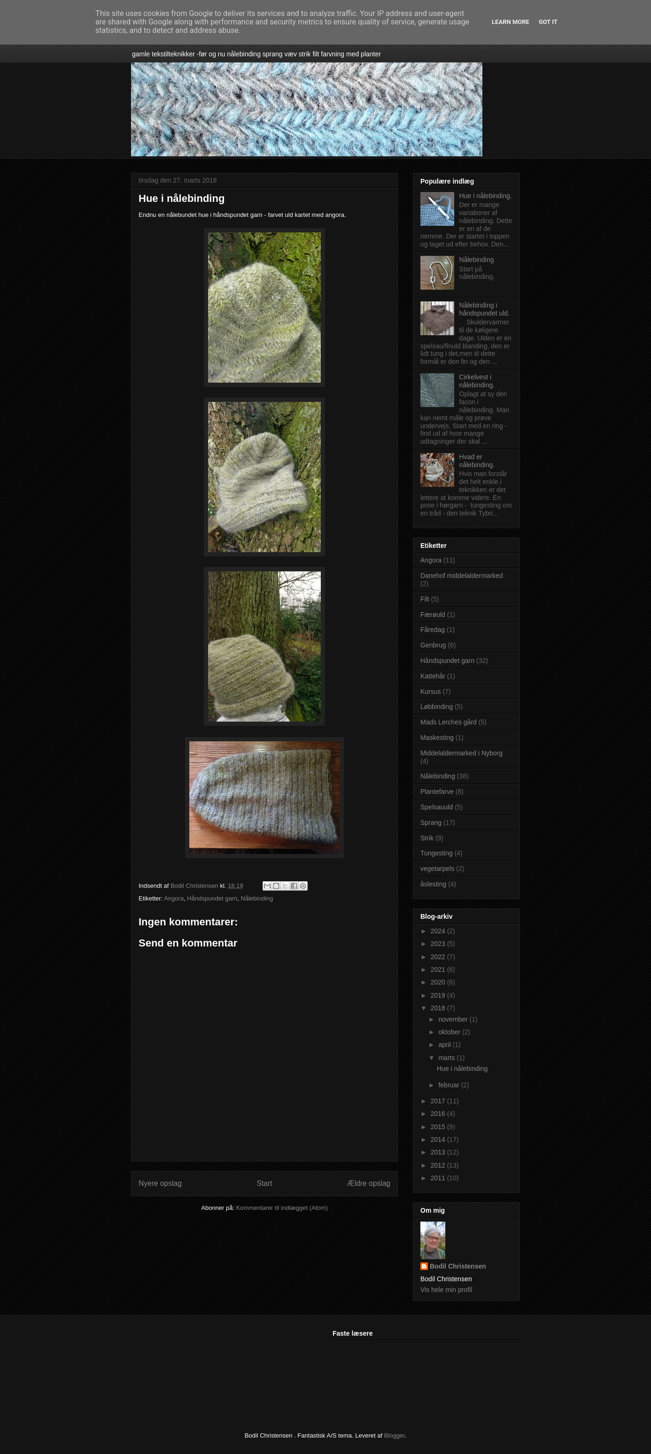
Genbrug (433, 645)
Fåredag (432, 629)
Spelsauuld (436, 807)
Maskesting (437, 737)
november (453, 1019)
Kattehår (432, 676)
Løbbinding (436, 706)
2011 (439, 1178)
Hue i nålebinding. (485, 196)
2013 (439, 1152)
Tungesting (436, 853)
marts (447, 1058)
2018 (439, 1008)
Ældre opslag (368, 1183)
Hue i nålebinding (462, 1068)
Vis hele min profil (446, 1289)
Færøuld (432, 614)
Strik (427, 838)
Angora (174, 898)
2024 (439, 931)
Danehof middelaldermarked (461, 575)
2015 (439, 1127)
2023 (439, 943)
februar (449, 1085)
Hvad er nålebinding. (477, 461)
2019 (439, 995)
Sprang (431, 822)
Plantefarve (437, 791)
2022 (439, 957)
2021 (439, 969)
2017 (439, 1101)
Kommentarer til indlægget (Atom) (282, 1207)
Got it (548, 21)
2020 (439, 982)
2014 (439, 1139)
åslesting (433, 884)
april (445, 1044)
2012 (439, 1165)
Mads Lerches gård (448, 722)
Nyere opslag (160, 1183)
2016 (439, 1113)
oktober (450, 1032)
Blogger (394, 1435)
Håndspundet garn (212, 898)
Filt (424, 599)
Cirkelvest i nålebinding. (477, 381)
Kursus (430, 691)
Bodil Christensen (458, 1266)
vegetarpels (437, 868)
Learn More (510, 21)
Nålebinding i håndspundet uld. (484, 309)
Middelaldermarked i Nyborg (461, 753)
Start (264, 1183)
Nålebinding (257, 898)
